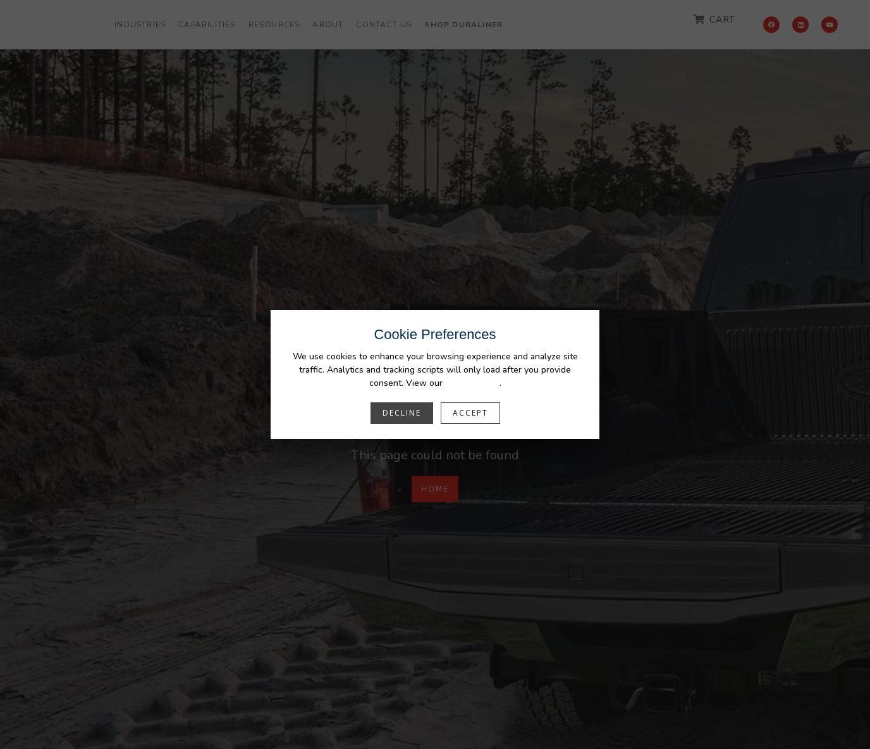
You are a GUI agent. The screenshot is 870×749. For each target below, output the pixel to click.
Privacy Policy (472, 383)
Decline (402, 412)
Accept (470, 412)
